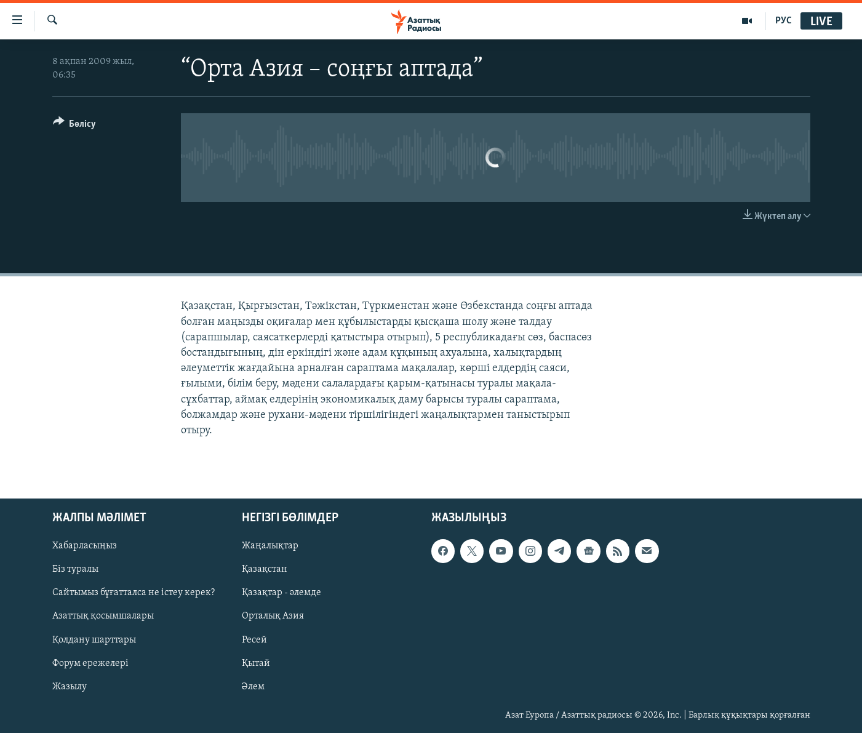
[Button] (75, 125)
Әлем (253, 687)
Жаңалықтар (270, 546)
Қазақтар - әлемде (281, 593)
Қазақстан (264, 569)
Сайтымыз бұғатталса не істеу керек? (133, 593)
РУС (783, 21)
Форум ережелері (90, 663)
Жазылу (69, 687)
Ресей (254, 640)
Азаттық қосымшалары (103, 617)
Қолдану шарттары (94, 640)
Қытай (256, 663)
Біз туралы (75, 569)
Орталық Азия (273, 617)
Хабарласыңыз (84, 546)
